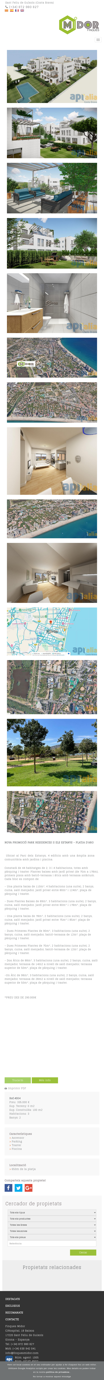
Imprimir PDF (17, 1088)
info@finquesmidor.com (22, 1353)
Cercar (83, 1252)
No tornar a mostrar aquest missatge (52, 1376)
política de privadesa (58, 1372)
